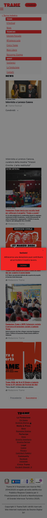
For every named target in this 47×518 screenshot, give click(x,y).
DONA (23, 265)
